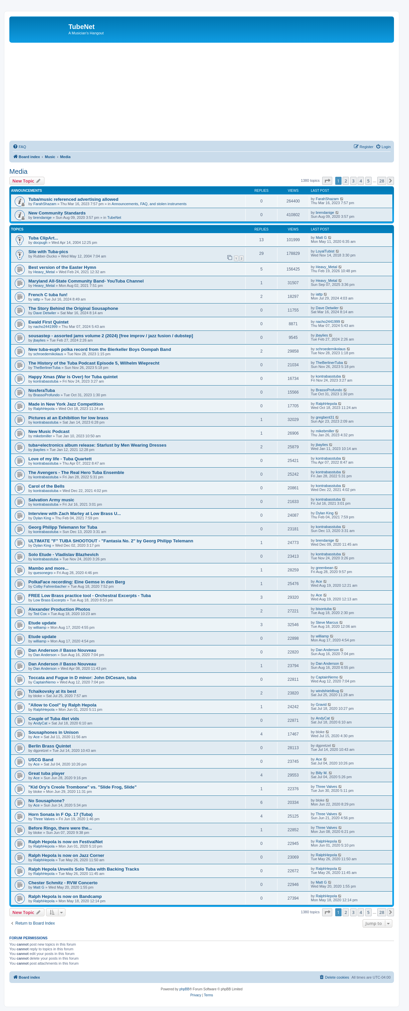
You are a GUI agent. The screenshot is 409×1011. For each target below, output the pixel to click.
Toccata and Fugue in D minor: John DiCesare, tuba (82, 677)
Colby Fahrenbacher (50, 586)
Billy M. (322, 773)
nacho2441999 (45, 327)
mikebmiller (42, 436)
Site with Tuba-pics (48, 251)
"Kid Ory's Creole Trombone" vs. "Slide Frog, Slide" (82, 787)
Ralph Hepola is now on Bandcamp (65, 896)
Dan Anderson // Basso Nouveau (62, 650)
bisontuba (324, 609)
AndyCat (40, 723)
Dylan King (42, 518)
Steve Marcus (327, 622)
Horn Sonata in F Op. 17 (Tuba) (60, 814)
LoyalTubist (325, 251)
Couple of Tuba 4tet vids (53, 718)
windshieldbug (327, 691)
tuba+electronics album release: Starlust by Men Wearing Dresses (97, 445)
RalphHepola (44, 409)
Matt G (321, 237)
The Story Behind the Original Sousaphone (73, 308)
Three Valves (326, 787)
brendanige (42, 217)
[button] (327, 181)
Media (18, 171)
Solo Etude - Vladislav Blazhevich (63, 554)
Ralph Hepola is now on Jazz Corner (66, 855)
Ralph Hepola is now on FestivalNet (65, 841)
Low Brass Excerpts (49, 600)
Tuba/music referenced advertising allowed (73, 199)
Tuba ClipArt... (43, 237)
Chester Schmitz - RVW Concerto (62, 882)
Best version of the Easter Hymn (62, 267)
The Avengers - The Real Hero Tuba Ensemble (76, 472)
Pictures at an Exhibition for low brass (68, 417)
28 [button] (381, 181)
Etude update (42, 622)
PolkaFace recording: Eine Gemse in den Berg (76, 581)
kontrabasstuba (45, 381)
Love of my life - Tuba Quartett (60, 458)
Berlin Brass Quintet (49, 745)
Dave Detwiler (44, 313)
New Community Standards (56, 212)
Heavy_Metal (44, 272)
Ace (319, 581)
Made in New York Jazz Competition (65, 404)
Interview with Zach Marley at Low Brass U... (74, 513)
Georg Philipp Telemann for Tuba (62, 527)
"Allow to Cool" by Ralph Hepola (62, 704)
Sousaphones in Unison (53, 732)
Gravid (321, 704)
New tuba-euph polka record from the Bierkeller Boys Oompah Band (99, 349)
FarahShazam (44, 204)
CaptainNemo (44, 682)
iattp (36, 299)
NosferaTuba (41, 390)
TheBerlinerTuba (47, 368)
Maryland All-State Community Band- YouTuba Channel (86, 281)
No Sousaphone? (46, 800)
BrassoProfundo (46, 395)
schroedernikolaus (48, 354)
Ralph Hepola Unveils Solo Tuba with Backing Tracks (83, 869)
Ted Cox (40, 614)
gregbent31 (325, 417)
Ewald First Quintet (48, 322)
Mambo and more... (48, 568)
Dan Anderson (45, 655)
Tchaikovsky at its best (52, 691)
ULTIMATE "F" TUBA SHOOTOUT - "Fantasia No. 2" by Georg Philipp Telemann (110, 540)
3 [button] (353, 181)
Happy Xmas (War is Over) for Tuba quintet (73, 376)
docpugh (40, 242)
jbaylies (39, 340)
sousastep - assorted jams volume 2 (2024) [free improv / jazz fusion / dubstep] (110, 335)
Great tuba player (46, 773)
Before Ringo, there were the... (60, 828)
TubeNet (114, 217)
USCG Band (40, 759)
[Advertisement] (201, 92)
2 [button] (346, 181)
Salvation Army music (51, 499)
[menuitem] (19, 147)
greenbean (325, 568)
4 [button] (361, 181)
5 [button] (368, 181)
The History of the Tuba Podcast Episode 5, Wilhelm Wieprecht (93, 363)
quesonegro (43, 573)
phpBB (184, 989)
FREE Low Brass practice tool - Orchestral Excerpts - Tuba (89, 595)
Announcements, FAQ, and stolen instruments (149, 204)
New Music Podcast (48, 431)
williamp (39, 627)
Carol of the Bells (46, 486)
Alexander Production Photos (59, 609)
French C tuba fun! (47, 294)
